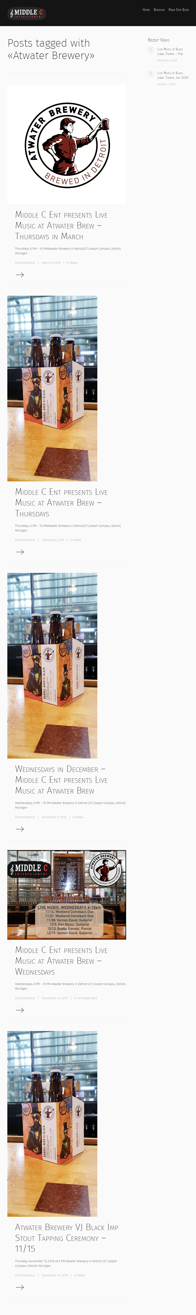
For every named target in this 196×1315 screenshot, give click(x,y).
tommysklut (27, 263)
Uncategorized (87, 998)
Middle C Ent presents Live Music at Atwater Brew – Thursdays (61, 502)
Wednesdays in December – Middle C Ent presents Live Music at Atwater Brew (61, 779)
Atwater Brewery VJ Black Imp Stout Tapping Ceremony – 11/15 (66, 1237)
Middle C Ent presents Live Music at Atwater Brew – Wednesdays (61, 960)
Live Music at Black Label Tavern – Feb (170, 51)
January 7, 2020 (166, 84)
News (73, 263)
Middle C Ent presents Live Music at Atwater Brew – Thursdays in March (61, 225)
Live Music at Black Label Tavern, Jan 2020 (172, 75)
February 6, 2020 (167, 60)
